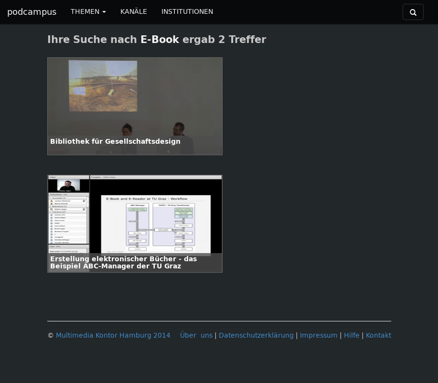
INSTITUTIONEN (187, 12)
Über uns (196, 335)
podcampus (31, 12)
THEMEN (88, 12)
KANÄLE (133, 12)
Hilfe (352, 335)
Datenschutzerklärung (256, 335)
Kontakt (378, 335)
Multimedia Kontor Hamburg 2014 (113, 335)
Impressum (319, 335)
